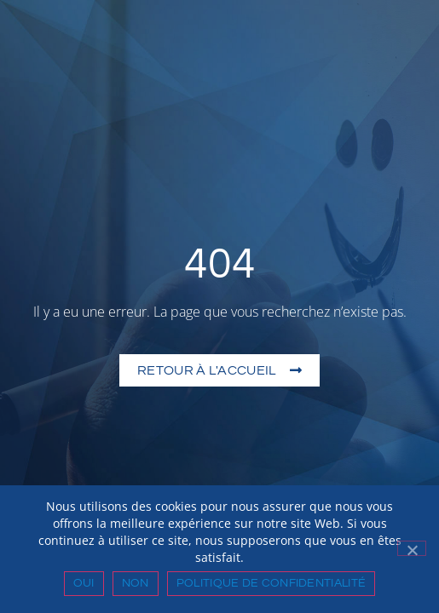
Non (135, 583)
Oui (84, 583)
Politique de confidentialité (271, 583)
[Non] (411, 548)
